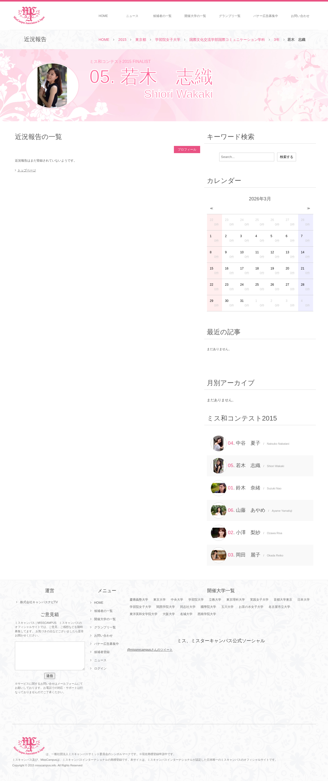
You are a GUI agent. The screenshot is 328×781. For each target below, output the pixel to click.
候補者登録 (102, 652)
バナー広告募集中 (265, 16)
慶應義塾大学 (139, 599)
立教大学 (215, 599)
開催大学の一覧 (195, 16)
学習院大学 (196, 599)
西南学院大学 (207, 614)
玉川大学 (227, 607)
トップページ (26, 170)
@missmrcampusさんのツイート (150, 649)
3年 (277, 40)
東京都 (140, 40)
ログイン (100, 668)
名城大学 (186, 614)
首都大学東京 (283, 599)
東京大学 (159, 599)
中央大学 (177, 599)
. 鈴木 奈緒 (246, 488)
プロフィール (187, 149)
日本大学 (303, 599)
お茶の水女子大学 (251, 607)
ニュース (132, 16)
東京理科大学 (235, 599)
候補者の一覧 (162, 16)
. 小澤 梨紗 (246, 533)
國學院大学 (208, 607)
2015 (122, 40)
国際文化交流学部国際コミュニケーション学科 (227, 40)
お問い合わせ (300, 16)
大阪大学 (169, 614)
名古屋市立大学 (279, 607)
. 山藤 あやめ (251, 510)
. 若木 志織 (247, 466)
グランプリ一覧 (230, 16)
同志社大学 (188, 607)
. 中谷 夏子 (250, 443)
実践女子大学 (259, 599)
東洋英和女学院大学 (143, 614)
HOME (103, 16)
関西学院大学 (165, 607)
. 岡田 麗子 (247, 555)
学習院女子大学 (167, 40)
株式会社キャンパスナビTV (39, 602)
